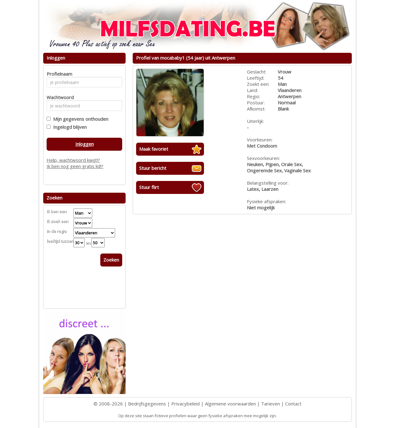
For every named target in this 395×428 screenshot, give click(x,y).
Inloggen (84, 144)
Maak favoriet (153, 149)
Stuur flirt (149, 187)
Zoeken (111, 260)
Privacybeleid (185, 404)
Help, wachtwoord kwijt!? (73, 160)
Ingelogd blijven (69, 127)
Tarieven (270, 404)
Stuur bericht (152, 168)
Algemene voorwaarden (230, 404)
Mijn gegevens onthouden (79, 119)
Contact (293, 404)
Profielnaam (58, 74)
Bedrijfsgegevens (147, 404)
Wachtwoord (58, 97)
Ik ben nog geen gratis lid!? (75, 166)
